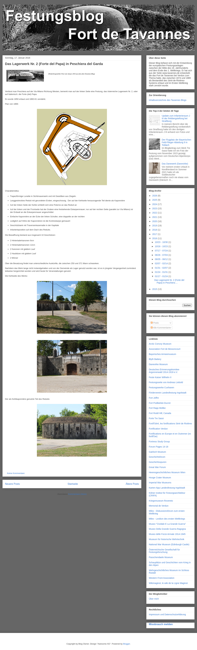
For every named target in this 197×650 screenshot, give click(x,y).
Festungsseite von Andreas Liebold (166, 382)
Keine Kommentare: (16, 473)
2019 (155, 225)
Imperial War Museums (160, 482)
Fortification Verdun (158, 428)
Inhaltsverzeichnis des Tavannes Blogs (167, 100)
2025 (155, 200)
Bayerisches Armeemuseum (162, 354)
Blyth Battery (155, 359)
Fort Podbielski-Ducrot (160, 403)
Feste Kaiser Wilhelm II (160, 377)
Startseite (73, 484)
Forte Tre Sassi (156, 418)
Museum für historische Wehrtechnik (166, 539)
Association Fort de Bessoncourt (164, 349)
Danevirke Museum (158, 364)
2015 (155, 289)
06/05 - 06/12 (161, 259)
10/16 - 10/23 (161, 246)
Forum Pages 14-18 (158, 446)
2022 (155, 212)
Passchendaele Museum (161, 557)
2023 (155, 208)
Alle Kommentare (160, 327)
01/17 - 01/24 (161, 276)
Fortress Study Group (159, 441)
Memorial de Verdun (158, 505)
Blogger (126, 644)
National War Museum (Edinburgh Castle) (169, 544)
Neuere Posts (12, 484)
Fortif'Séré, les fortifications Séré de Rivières (170, 423)
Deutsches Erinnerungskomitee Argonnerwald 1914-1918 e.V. (164, 370)
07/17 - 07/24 (161, 250)
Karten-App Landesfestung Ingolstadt (167, 487)
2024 (155, 204)
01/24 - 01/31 (161, 272)
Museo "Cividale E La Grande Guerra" (167, 524)
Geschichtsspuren (157, 462)
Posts (155, 323)
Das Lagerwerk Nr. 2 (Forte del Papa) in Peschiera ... (169, 281)
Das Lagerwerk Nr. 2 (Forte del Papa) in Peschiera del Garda (54, 64)
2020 (155, 221)
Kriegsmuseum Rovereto (161, 500)
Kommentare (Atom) (77, 494)
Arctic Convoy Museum (160, 344)
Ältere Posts (132, 484)
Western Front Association (161, 578)
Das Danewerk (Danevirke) (175, 163)
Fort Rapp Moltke (157, 408)
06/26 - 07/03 (161, 255)
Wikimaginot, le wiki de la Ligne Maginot (168, 583)
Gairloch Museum (157, 452)
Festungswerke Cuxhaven (161, 387)
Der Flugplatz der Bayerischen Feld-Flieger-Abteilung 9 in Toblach (176, 142)
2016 (155, 238)
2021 (155, 217)
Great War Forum (157, 467)
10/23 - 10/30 (161, 242)
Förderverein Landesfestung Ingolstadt (167, 392)
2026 (155, 195)
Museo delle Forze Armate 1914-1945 (167, 534)
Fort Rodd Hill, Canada (160, 413)
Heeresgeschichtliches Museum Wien (167, 472)
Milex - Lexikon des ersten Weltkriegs (167, 518)
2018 (155, 230)
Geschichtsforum (157, 457)
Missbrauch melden (161, 624)
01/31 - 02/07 (161, 268)
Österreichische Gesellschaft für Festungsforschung (164, 551)
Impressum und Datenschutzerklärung (167, 614)
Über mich (154, 599)
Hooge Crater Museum (160, 477)
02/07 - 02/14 (161, 263)
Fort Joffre (154, 398)
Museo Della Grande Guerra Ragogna (167, 529)
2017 (155, 234)
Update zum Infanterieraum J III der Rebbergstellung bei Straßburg (176, 118)
